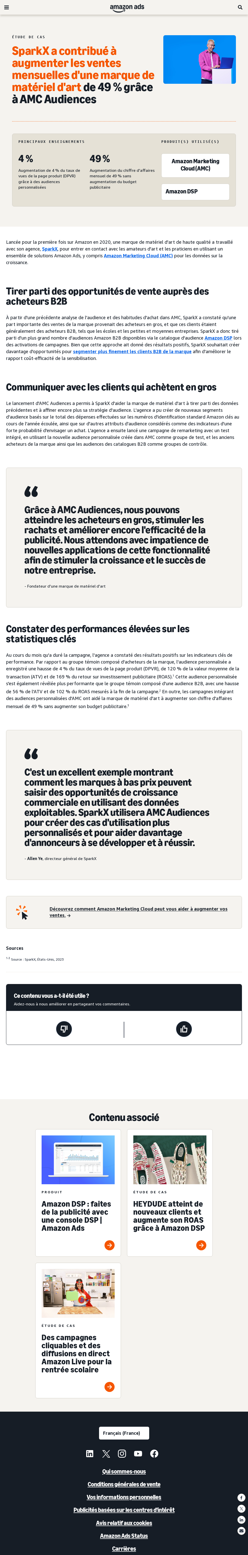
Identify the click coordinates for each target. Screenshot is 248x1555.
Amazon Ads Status (124, 1535)
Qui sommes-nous (124, 1471)
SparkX (49, 249)
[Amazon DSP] (182, 192)
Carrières (124, 1548)
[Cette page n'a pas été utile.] (64, 1030)
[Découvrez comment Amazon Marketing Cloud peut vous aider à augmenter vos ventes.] (143, 912)
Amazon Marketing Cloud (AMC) (138, 255)
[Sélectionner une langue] (124, 1433)
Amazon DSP (218, 338)
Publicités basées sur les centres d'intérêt (124, 1509)
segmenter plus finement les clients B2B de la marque (132, 351)
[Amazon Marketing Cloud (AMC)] (195, 166)
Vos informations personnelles (124, 1497)
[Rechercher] (240, 7)
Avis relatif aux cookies (124, 1523)
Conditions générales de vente (124, 1484)
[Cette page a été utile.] (184, 1030)
